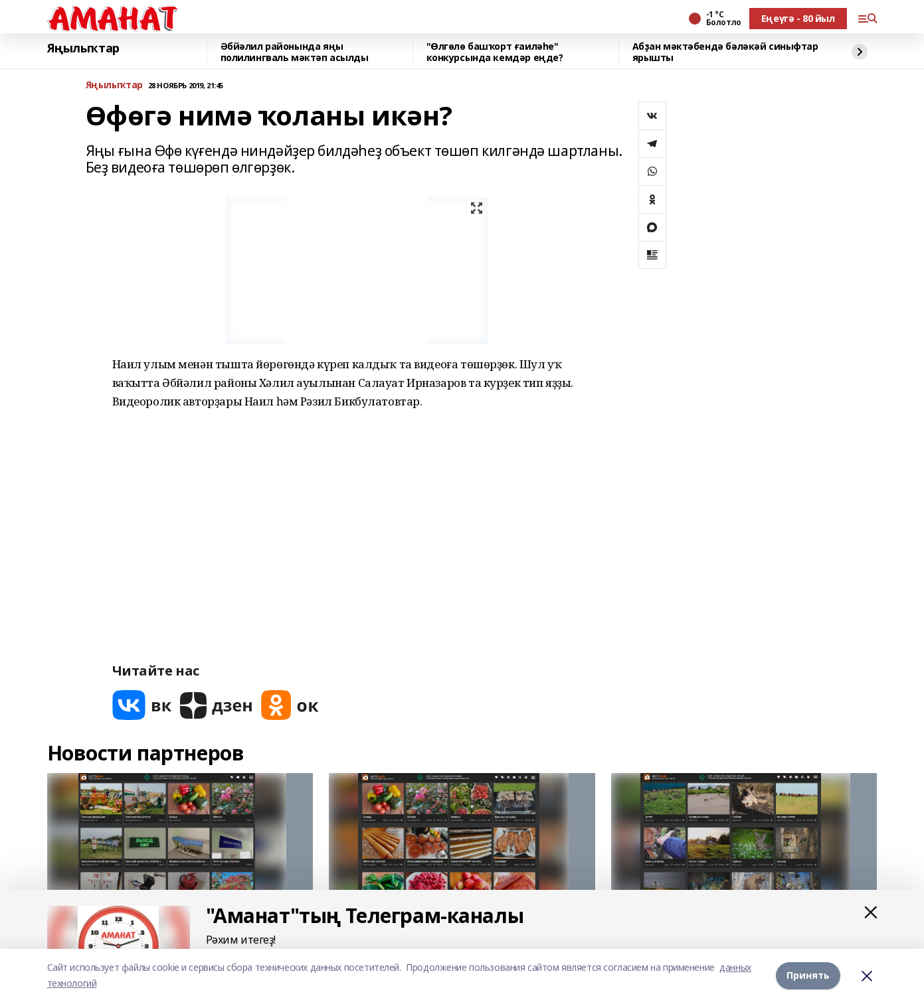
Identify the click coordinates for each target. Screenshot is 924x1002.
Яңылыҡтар (83, 48)
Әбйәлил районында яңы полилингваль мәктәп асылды (295, 52)
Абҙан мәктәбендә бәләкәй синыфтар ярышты (725, 52)
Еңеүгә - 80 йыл (798, 18)
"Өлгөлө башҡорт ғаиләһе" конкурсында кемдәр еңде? (494, 52)
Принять (808, 975)
